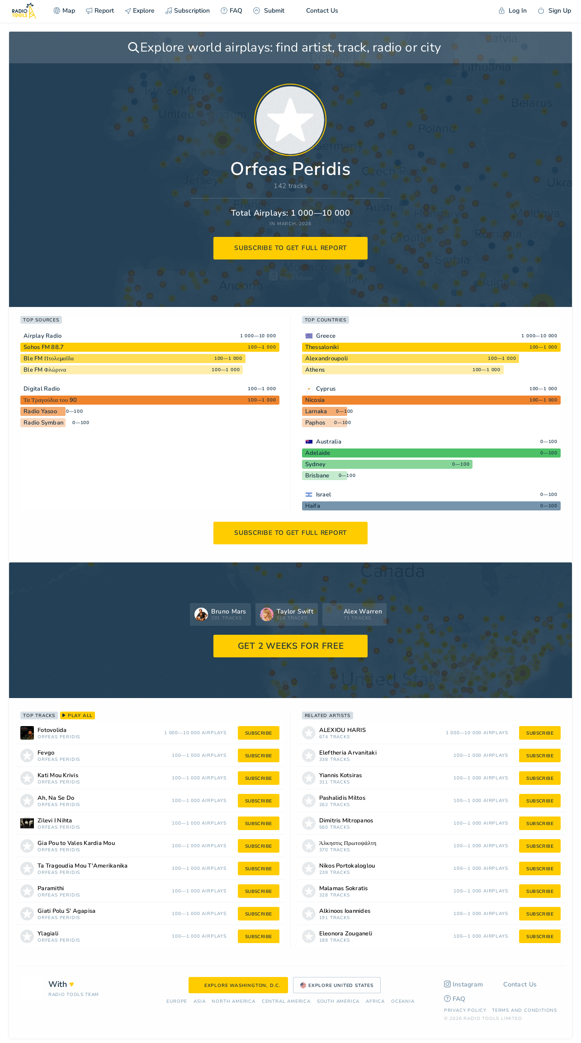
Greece (326, 336)
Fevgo (46, 752)
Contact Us (316, 10)
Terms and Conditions (524, 1010)
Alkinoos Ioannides (345, 911)
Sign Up (554, 10)
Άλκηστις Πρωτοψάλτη (348, 843)
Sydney (315, 464)
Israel (323, 495)
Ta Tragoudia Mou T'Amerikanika (83, 866)
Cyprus (326, 389)
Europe (176, 1002)
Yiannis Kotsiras (340, 775)
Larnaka (316, 411)
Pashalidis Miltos (342, 798)
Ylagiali (48, 933)
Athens (315, 370)
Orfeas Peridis (59, 737)
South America (338, 1002)
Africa (375, 1002)
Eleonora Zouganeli (346, 933)
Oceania (403, 1002)
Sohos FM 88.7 (44, 347)
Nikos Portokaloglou (347, 866)
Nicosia (315, 400)
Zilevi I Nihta (55, 820)
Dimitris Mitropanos (346, 820)
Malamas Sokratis (343, 888)
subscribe (258, 733)
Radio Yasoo (40, 411)
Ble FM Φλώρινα (45, 370)
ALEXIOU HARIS (342, 730)
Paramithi (51, 888)
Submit (268, 10)
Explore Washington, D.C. (238, 985)
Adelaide (318, 453)
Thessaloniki (322, 347)
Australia (328, 442)
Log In (513, 10)
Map (64, 10)
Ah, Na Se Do (56, 798)
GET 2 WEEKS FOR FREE (291, 646)
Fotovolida (52, 730)
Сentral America (286, 1002)
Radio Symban (43, 423)
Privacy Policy (465, 1010)
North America (233, 1002)
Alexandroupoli (326, 358)
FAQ (231, 10)
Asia (199, 1002)
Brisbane (317, 476)
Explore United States (336, 985)
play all (77, 716)
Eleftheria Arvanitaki (348, 752)
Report (100, 10)
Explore (140, 10)
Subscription (187, 10)
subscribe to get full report (290, 248)
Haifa (312, 506)
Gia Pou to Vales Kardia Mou (76, 843)
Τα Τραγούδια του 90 (50, 400)
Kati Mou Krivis (58, 775)
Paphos (315, 423)
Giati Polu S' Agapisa (66, 911)
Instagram (463, 984)
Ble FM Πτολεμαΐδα (49, 358)
